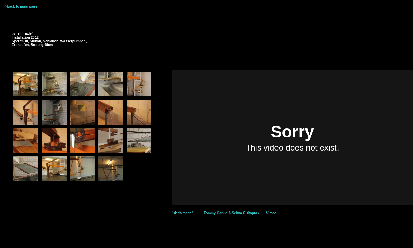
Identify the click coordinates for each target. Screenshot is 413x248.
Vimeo (271, 213)
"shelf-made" (182, 213)
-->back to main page (20, 6)
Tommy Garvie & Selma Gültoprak (231, 213)
